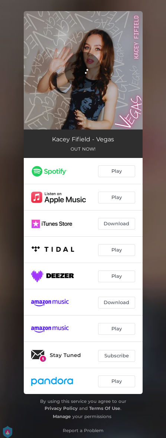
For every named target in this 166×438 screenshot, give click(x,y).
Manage (62, 416)
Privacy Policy (61, 408)
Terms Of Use (104, 408)
